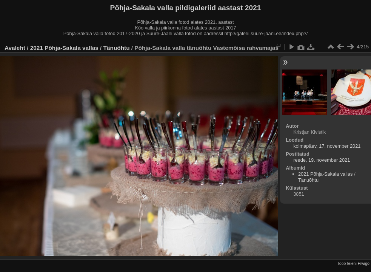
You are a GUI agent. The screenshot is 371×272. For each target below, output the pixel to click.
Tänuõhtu (116, 48)
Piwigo (363, 263)
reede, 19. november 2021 (321, 160)
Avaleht (15, 48)
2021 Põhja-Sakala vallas (64, 48)
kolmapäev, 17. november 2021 (326, 146)
